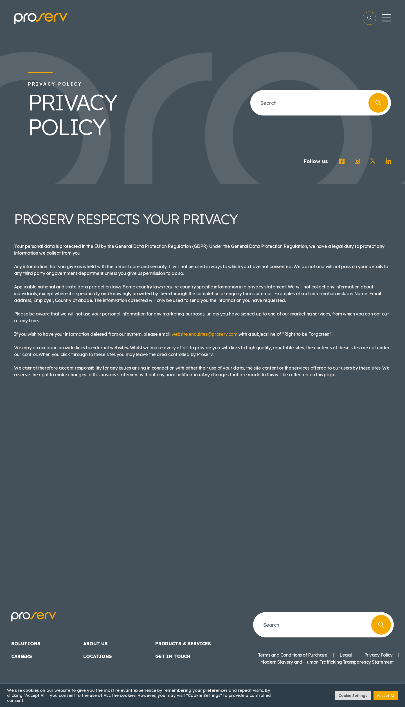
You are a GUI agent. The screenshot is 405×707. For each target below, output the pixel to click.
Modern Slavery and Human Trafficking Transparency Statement (327, 662)
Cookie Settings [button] (353, 695)
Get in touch (172, 656)
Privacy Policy (378, 655)
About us (95, 643)
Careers (21, 656)
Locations (97, 656)
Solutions (25, 643)
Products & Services (183, 643)
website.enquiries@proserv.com (204, 334)
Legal (345, 655)
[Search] (378, 103)
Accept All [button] (386, 695)
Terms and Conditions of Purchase (292, 655)
